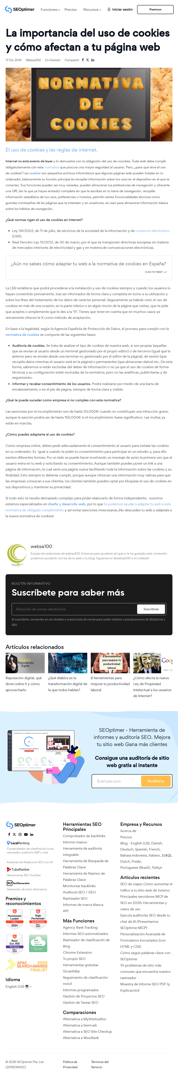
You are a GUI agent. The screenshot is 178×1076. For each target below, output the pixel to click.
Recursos (90, 9)
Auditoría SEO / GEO (79, 892)
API (65, 911)
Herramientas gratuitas (80, 965)
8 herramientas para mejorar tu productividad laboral (110, 684)
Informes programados (81, 990)
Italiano (154, 855)
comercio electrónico (152, 230)
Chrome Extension (77, 952)
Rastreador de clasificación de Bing (86, 943)
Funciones (49, 9)
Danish (156, 843)
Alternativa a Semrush (80, 1025)
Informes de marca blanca (83, 904)
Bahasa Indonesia (133, 855)
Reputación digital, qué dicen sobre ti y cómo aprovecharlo (24, 684)
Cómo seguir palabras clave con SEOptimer (145, 956)
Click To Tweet (154, 272)
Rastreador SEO (75, 898)
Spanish (141, 849)
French (154, 849)
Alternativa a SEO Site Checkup (87, 1031)
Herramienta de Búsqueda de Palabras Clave (85, 864)
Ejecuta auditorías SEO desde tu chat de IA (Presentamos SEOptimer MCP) (145, 921)
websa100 (33, 60)
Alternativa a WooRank (81, 1038)
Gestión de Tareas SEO (80, 1002)
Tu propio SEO (74, 958)
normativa (51, 167)
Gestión (55, 60)
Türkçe (157, 867)
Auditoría (156, 781)
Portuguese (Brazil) (135, 867)
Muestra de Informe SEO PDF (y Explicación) (145, 987)
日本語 (166, 855)
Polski (136, 861)
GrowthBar (71, 971)
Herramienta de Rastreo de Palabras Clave (84, 876)
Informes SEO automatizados (85, 933)
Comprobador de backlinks (84, 836)
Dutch (125, 861)
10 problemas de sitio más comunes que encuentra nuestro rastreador (145, 971)
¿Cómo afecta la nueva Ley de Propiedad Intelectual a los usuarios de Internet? (152, 687)
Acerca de (128, 831)
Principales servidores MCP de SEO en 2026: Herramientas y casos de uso (144, 902)
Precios (70, 9)
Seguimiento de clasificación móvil (85, 980)
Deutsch (126, 849)
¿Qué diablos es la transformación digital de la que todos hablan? (67, 684)
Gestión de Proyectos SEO (83, 996)
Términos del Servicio (100, 1064)
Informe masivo (75, 842)
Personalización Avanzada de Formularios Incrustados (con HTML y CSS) (143, 940)
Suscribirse (151, 609)
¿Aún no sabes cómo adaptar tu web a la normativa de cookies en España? (88, 264)
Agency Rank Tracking (80, 927)
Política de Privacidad (70, 1064)
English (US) (140, 843)
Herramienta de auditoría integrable (82, 851)
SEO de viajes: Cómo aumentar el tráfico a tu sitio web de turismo (146, 887)
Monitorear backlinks (79, 886)
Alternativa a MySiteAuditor (84, 1019)
